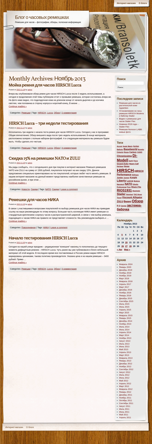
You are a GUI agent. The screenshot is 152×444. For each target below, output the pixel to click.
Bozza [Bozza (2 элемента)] (126, 152)
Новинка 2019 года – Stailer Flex (129, 125)
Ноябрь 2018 (125, 275)
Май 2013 (123, 349)
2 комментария (69, 113)
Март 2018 (124, 278)
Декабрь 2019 (125, 270)
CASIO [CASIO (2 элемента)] (139, 152)
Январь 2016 (125, 295)
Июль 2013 (124, 344)
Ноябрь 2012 (125, 366)
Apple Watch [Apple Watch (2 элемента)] (127, 146)
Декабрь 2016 (125, 290)
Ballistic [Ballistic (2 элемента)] (120, 149)
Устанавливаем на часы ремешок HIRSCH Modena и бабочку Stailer (131, 113)
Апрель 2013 (125, 352)
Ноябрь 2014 (125, 324)
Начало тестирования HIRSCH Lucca (43, 238)
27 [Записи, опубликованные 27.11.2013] (126, 246)
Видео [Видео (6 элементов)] (127, 201)
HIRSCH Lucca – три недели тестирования (48, 124)
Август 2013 (124, 341)
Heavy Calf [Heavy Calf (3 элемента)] (134, 164)
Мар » (127, 249)
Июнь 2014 (124, 330)
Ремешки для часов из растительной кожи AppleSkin (130, 105)
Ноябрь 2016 (125, 293)
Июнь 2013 (124, 346)
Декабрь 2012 (125, 363)
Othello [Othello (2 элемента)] (135, 184)
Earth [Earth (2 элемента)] (131, 161)
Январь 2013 (125, 361)
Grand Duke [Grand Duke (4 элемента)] (123, 164)
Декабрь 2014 (125, 321)
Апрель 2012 (125, 383)
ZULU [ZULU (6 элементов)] (120, 201)
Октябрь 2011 (125, 400)
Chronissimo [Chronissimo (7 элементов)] (124, 156)
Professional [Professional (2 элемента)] (122, 187)
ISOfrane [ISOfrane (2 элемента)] (135, 175)
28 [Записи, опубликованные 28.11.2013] (130, 246)
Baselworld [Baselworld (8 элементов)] (130, 149)
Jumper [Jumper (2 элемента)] (126, 178)
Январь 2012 (125, 392)
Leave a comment (69, 189)
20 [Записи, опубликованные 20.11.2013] (126, 242)
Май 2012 (123, 381)
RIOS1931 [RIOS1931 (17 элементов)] (124, 190)
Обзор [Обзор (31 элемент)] (137, 201)
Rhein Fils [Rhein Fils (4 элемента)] (136, 187)
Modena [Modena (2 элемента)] (137, 181)
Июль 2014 (124, 327)
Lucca (50, 113)
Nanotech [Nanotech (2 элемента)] (120, 184)
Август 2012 (124, 372)
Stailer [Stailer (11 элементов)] (121, 194)
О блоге (143, 3)
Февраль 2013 (125, 358)
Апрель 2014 (125, 332)
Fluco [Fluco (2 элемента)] (136, 161)
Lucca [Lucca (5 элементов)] (130, 181)
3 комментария (69, 269)
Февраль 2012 (125, 389)
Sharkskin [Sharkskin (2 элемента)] (136, 191)
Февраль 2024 (125, 264)
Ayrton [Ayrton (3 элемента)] (136, 146)
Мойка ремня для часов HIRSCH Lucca (45, 85)
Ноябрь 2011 (125, 398)
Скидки (34, 189)
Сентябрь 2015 (126, 301)
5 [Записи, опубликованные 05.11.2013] (122, 235)
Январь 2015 (125, 318)
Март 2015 (124, 312)
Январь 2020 (125, 267)
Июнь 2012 (124, 378)
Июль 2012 (124, 375)
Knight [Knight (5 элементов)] (133, 177)
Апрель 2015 (125, 310)
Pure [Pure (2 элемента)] (129, 187)
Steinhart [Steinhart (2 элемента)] (129, 194)
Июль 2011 (124, 409)
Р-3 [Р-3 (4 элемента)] (118, 206)
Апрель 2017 (125, 284)
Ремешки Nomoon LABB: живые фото (130, 130)
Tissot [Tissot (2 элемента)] (119, 198)
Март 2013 (124, 355)
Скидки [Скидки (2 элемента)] (123, 206)
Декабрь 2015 (125, 298)
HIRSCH (42, 113)
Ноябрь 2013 (125, 338)
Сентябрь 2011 (126, 403)
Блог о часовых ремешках (42, 17)
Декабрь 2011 (125, 395)
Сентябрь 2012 (126, 369)
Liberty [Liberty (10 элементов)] (121, 180)
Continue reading (18, 106)
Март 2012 (124, 386)
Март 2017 (124, 287)
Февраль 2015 (125, 315)
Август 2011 (124, 406)
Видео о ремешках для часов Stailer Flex (130, 120)
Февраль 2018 (125, 281)
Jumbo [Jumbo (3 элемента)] (120, 178)
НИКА (46, 227)
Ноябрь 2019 (125, 273)
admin (30, 90)
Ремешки (25, 113)
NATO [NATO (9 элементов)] (128, 184)
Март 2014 (124, 335)
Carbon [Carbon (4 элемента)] (133, 152)
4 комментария (69, 148)
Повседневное (28, 227)
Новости (25, 189)
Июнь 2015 (124, 307)
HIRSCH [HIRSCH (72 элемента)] (125, 170)
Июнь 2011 (124, 412)
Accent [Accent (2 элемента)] (119, 146)
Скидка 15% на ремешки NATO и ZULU (44, 159)
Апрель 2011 (125, 417)
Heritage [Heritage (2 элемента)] (120, 166)
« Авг (119, 249)
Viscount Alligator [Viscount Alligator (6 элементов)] (132, 197)
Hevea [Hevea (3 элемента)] (126, 166)
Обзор (57, 113)
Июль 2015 (124, 304)
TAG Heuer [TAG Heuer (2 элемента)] (138, 194)
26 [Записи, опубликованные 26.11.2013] (122, 246)
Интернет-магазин (126, 3)
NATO (48, 189)
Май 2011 (123, 415)
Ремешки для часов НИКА (34, 200)
